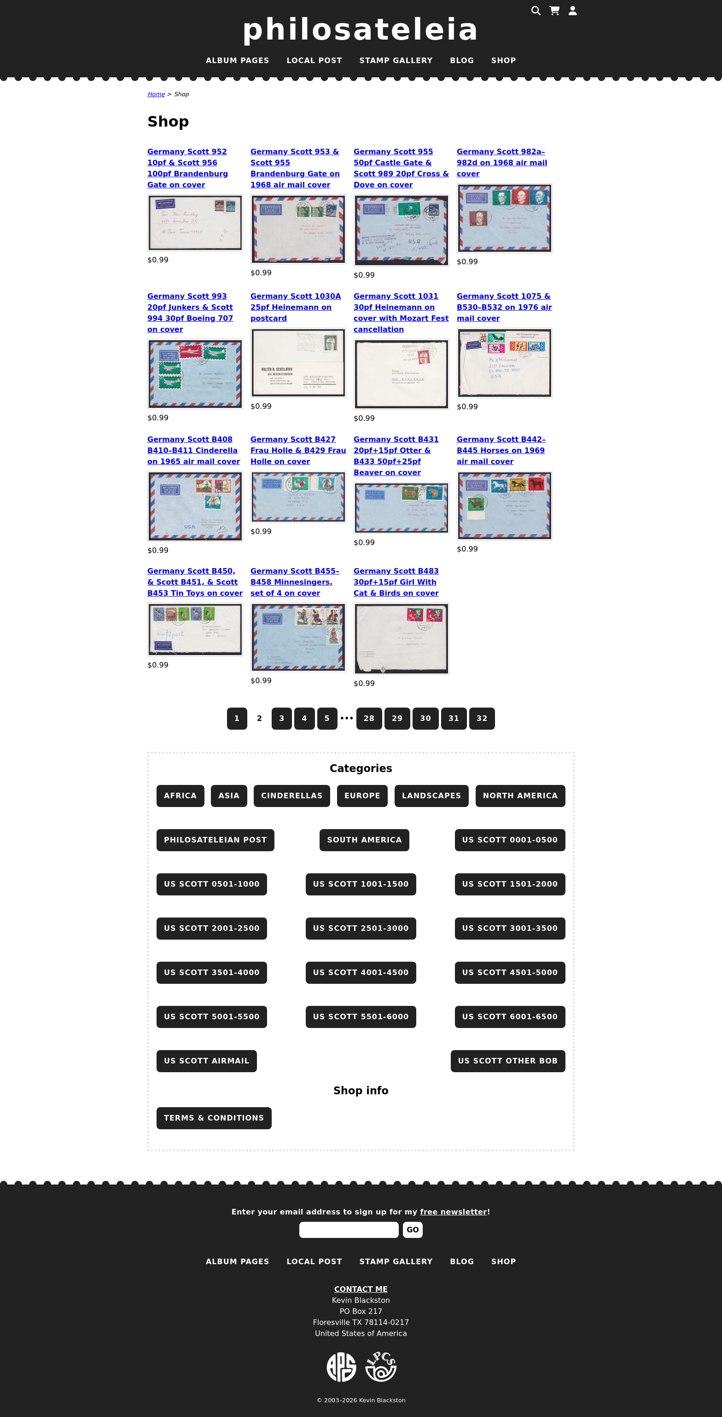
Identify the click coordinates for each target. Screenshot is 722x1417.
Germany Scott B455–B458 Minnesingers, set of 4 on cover (294, 582)
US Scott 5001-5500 (212, 1016)
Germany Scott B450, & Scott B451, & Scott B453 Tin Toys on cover (195, 582)
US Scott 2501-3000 (361, 928)
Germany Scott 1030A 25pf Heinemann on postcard (295, 307)
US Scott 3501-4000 (212, 972)
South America (364, 840)
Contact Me (361, 1289)
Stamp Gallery (396, 60)
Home (156, 94)
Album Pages (237, 60)
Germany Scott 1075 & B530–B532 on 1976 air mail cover (504, 307)
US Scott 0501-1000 (212, 884)
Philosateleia (361, 29)
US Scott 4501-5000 (510, 972)
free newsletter (453, 1212)
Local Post (314, 60)
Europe (362, 795)
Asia (228, 795)
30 (425, 718)
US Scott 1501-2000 (510, 884)
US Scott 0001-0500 (510, 840)
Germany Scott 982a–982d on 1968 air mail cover (502, 162)
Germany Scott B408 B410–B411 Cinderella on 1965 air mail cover (193, 450)
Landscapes (431, 795)
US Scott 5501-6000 (361, 1016)
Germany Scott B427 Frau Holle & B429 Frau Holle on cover (298, 450)
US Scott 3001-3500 (510, 928)
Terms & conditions (214, 1118)
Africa (180, 795)
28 (369, 718)
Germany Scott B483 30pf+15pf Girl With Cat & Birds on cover (396, 582)
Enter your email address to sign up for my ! (361, 1212)
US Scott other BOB (508, 1061)
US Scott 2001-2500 (212, 928)
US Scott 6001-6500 (510, 1016)
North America (520, 795)
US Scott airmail (207, 1061)
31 (454, 718)
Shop (503, 60)
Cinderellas (292, 795)
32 (482, 718)
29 (397, 718)
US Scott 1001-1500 (361, 884)
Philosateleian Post (215, 840)
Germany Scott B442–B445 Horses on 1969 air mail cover (501, 450)
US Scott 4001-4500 (361, 972)
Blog (462, 60)
